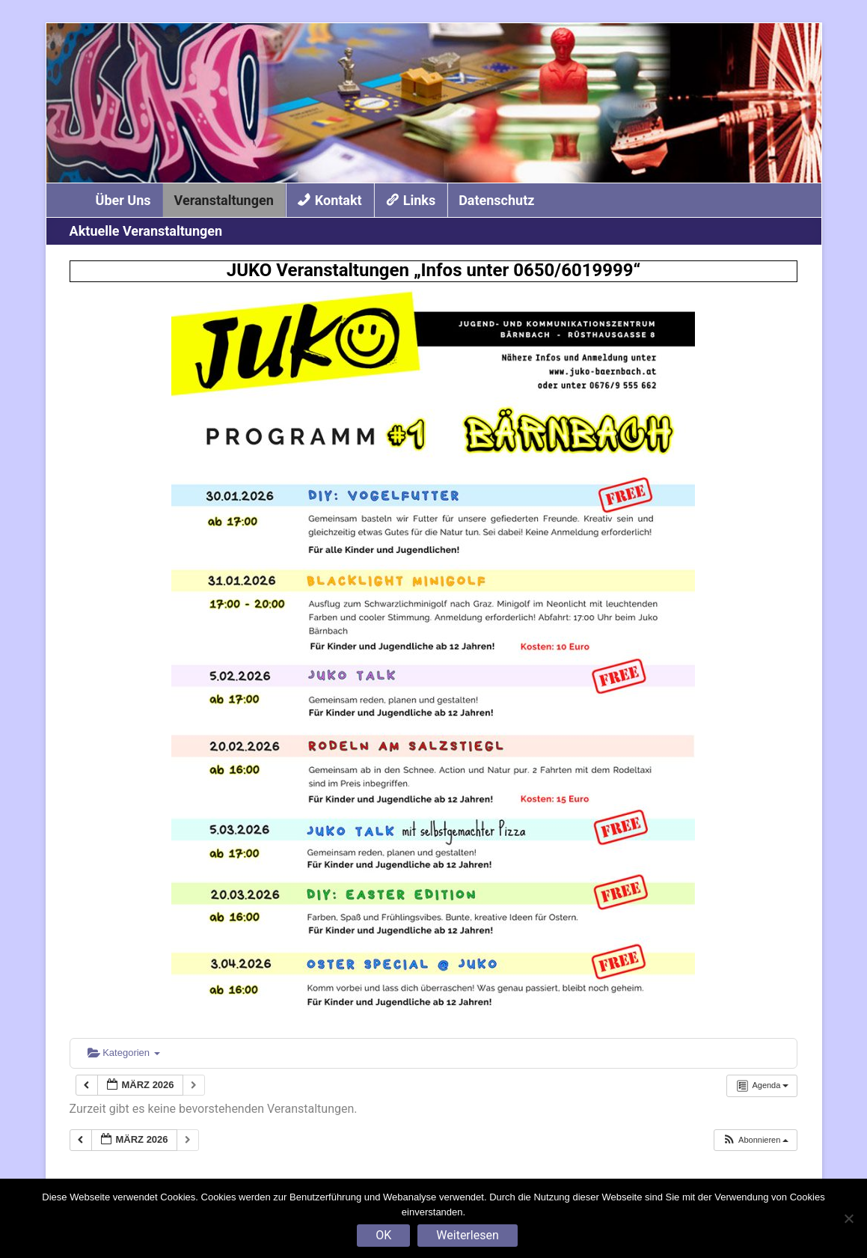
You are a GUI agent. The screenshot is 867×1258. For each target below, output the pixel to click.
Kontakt (338, 200)
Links (419, 200)
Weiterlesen (467, 1235)
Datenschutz (496, 200)
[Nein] (848, 1218)
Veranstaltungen (224, 200)
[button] (755, 1140)
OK (383, 1235)
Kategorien (124, 1052)
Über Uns (123, 200)
